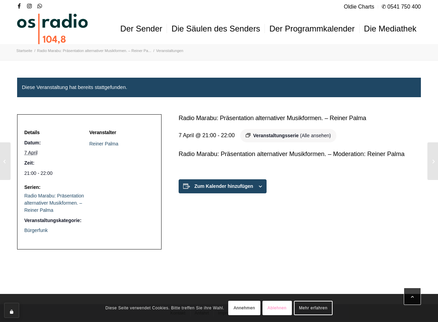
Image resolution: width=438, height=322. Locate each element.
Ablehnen (277, 308)
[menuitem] (359, 7)
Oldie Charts (359, 7)
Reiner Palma (103, 143)
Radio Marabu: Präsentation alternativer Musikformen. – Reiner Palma (54, 203)
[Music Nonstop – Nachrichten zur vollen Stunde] (432, 161)
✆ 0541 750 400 (401, 7)
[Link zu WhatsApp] (40, 6)
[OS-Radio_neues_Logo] (52, 28)
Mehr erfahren (313, 308)
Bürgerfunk (36, 230)
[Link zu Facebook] (19, 6)
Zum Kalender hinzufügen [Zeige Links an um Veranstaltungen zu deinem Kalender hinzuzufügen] (223, 186)
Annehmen (244, 308)
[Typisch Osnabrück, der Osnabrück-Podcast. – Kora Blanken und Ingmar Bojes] (5, 161)
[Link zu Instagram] (29, 6)
